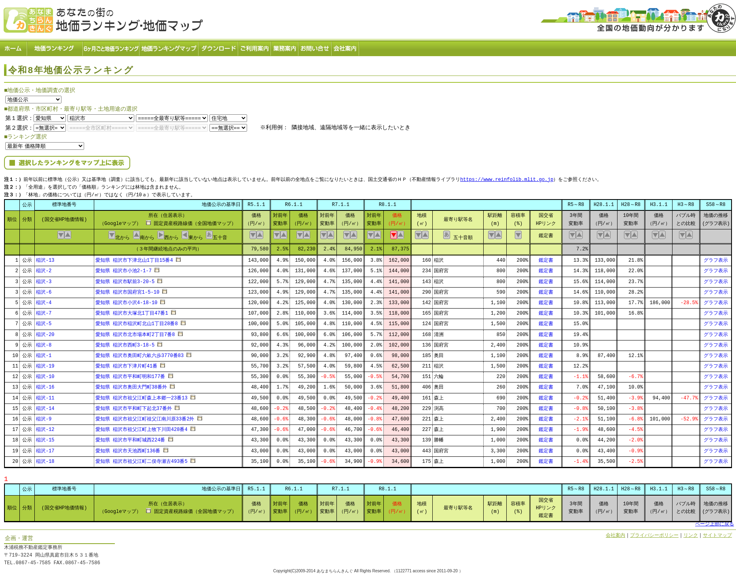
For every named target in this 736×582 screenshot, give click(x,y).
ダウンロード (219, 46)
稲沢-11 (45, 395)
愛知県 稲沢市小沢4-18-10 (126, 300)
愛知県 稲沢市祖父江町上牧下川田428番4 (141, 427)
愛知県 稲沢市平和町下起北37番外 (133, 406)
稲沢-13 (45, 257)
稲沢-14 (45, 406)
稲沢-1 (43, 353)
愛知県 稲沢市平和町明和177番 (130, 374)
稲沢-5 (43, 321)
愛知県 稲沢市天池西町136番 (128, 448)
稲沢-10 (45, 374)
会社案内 (346, 46)
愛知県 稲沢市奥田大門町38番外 (131, 385)
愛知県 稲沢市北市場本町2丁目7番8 (135, 332)
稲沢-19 (45, 363)
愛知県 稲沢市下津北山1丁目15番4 (134, 257)
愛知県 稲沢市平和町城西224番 (130, 438)
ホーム (13, 46)
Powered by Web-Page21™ (705, 578)
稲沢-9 (43, 416)
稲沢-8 (43, 342)
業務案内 (285, 46)
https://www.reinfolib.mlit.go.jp (506, 177)
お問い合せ (315, 46)
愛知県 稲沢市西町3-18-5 (124, 342)
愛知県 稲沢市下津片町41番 (126, 363)
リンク (690, 532)
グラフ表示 (716, 257)
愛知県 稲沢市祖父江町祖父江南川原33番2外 (145, 416)
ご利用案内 (255, 46)
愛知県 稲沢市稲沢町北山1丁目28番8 (136, 321)
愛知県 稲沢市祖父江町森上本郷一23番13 (141, 395)
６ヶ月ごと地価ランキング (111, 46)
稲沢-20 (45, 332)
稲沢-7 (43, 310)
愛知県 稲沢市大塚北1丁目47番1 (131, 310)
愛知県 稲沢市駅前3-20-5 (124, 279)
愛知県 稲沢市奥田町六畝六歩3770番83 (139, 353)
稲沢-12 (45, 427)
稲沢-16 (45, 385)
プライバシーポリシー (654, 532)
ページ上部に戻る (714, 522)
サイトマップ (717, 532)
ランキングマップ (169, 46)
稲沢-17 (45, 448)
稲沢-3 (43, 279)
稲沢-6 (43, 289)
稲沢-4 (43, 300)
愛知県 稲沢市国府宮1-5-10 (127, 289)
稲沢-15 (45, 438)
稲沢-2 (43, 268)
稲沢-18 (45, 459)
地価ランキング (55, 46)
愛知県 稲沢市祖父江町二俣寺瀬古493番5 (141, 459)
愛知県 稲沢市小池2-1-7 (123, 268)
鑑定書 (546, 257)
